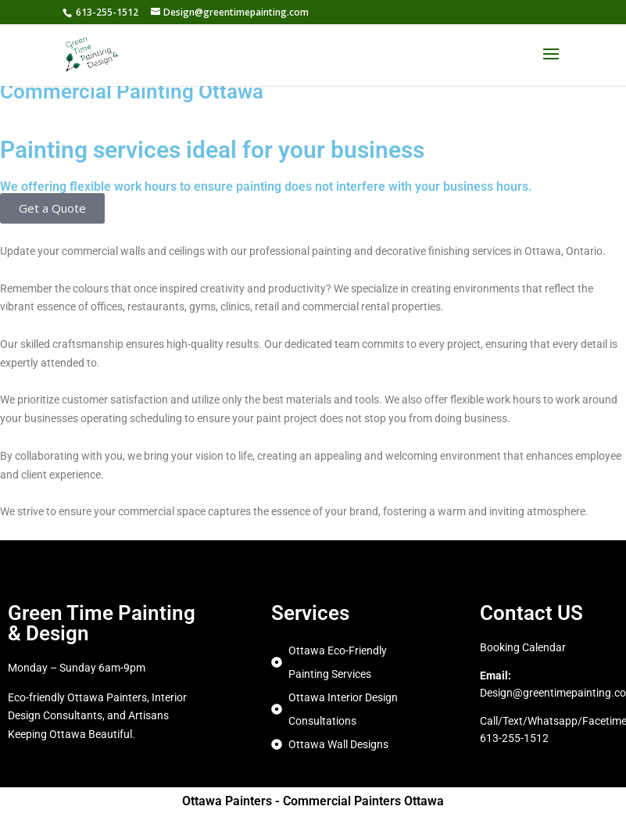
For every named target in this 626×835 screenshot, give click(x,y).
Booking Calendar (523, 647)
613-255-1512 (107, 12)
